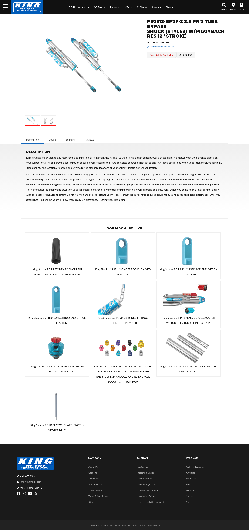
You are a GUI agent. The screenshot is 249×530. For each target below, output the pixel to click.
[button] (79, 7)
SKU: (149, 42)
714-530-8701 (27, 475)
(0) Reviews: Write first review (160, 46)
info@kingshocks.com (30, 481)
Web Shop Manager (151, 525)
